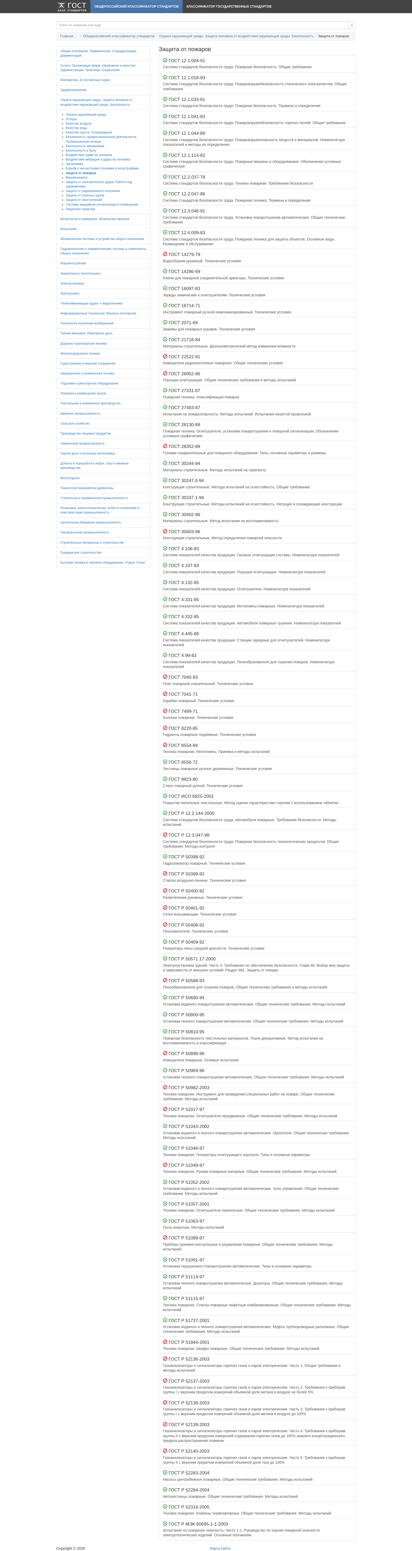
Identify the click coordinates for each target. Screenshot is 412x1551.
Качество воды (76, 128)
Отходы (71, 119)
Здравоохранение (73, 90)
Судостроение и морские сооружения (87, 363)
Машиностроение (73, 263)
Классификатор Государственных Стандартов (229, 6)
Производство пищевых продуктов (85, 433)
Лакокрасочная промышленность (84, 532)
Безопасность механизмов (85, 146)
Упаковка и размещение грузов (83, 393)
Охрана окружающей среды (86, 114)
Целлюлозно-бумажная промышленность (90, 522)
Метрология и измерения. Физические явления (94, 219)
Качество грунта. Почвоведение (89, 132)
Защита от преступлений (84, 200)
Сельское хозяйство (75, 423)
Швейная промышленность (80, 413)
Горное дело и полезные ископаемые (87, 453)
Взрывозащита (76, 177)
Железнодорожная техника (80, 353)
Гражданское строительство (80, 552)
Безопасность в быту (81, 150)
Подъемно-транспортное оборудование (89, 383)
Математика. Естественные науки (85, 80)
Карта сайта (220, 1548)
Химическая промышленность (82, 443)
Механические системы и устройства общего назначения (102, 239)
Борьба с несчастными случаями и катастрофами (102, 168)
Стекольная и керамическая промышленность (94, 498)
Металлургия (70, 478)
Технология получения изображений (87, 323)
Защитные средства (80, 209)
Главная (66, 36)
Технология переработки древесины (87, 488)
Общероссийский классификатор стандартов (136, 6)
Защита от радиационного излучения (93, 191)
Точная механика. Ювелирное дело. (86, 333)
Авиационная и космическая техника (87, 373)
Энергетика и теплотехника (80, 273)
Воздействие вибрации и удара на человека (98, 159)
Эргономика (74, 164)
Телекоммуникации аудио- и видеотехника (91, 303)
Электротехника (72, 283)
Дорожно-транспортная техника (83, 343)
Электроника (69, 293)
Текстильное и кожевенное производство (90, 403)
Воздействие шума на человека (89, 155)
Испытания (68, 229)
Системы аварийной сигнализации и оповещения (102, 204)
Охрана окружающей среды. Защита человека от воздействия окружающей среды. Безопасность (236, 36)
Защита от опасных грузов (85, 195)
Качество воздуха (78, 123)
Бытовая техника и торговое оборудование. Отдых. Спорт (102, 562)
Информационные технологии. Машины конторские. (98, 313)
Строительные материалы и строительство (92, 542)
